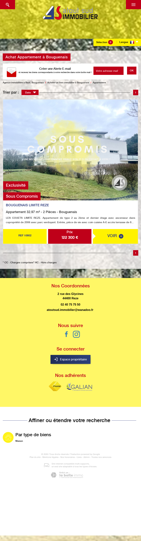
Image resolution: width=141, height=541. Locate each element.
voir (115, 235)
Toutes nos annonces (101, 457)
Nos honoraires (67, 457)
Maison (19, 441)
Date (30, 93)
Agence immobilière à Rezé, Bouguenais (23, 82)
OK (132, 70)
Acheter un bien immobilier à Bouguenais (68, 82)
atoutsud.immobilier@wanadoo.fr (70, 309)
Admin (87, 457)
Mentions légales (50, 457)
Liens (79, 457)
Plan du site (35, 457)
